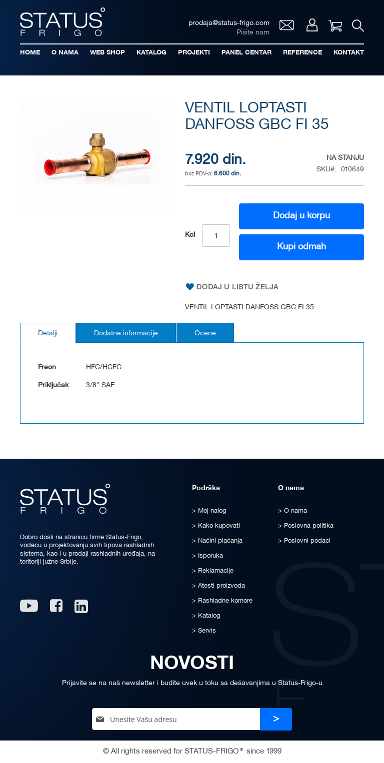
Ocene (205, 333)
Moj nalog (312, 24)
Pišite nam (253, 32)
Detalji (48, 333)
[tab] (48, 333)
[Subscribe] (276, 719)
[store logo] (62, 21)
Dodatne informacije (126, 333)
